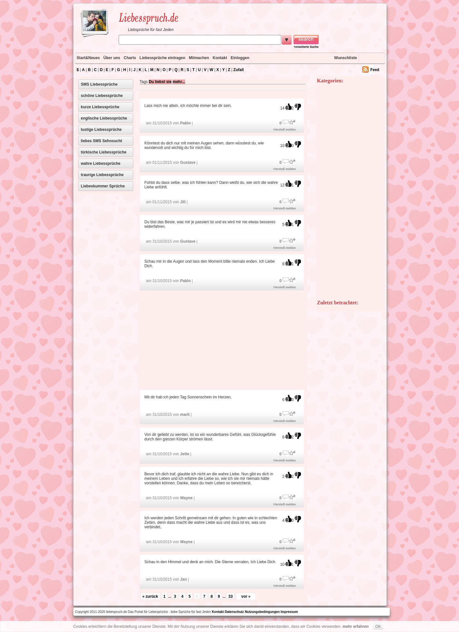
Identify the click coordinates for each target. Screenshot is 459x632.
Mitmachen (199, 58)
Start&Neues (88, 58)
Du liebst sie (160, 81)
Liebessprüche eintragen (162, 58)
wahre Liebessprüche (101, 163)
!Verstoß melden (284, 129)
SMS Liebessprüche (99, 84)
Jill (183, 202)
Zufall (239, 70)
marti (185, 414)
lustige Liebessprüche (101, 129)
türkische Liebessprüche (103, 152)
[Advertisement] (222, 340)
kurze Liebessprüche (100, 107)
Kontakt (220, 58)
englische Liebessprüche (104, 118)
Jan (183, 579)
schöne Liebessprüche (102, 95)
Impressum (289, 612)
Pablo (185, 123)
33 (230, 596)
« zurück (150, 596)
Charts (130, 58)
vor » (246, 596)
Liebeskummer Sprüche (103, 186)
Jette (184, 454)
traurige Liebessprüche (102, 175)
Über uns (112, 58)
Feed (374, 70)
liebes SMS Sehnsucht (101, 141)
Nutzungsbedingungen (262, 612)
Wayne (186, 498)
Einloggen (240, 58)
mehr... (179, 81)
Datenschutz (234, 612)
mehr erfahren (356, 626)
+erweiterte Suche (306, 46)
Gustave (187, 162)
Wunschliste (345, 58)
